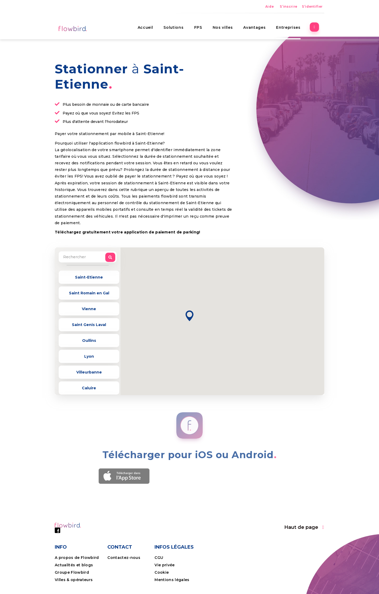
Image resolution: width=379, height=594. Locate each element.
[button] (189, 315)
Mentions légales (171, 579)
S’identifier (312, 6)
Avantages (258, 25)
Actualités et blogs (74, 565)
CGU (158, 557)
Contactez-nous (123, 557)
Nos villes (227, 25)
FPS (202, 25)
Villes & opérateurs (74, 579)
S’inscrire (288, 6)
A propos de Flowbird (77, 557)
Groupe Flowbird (72, 572)
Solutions (178, 25)
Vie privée (164, 565)
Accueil (149, 25)
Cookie (162, 572)
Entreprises (292, 25)
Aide (269, 6)
